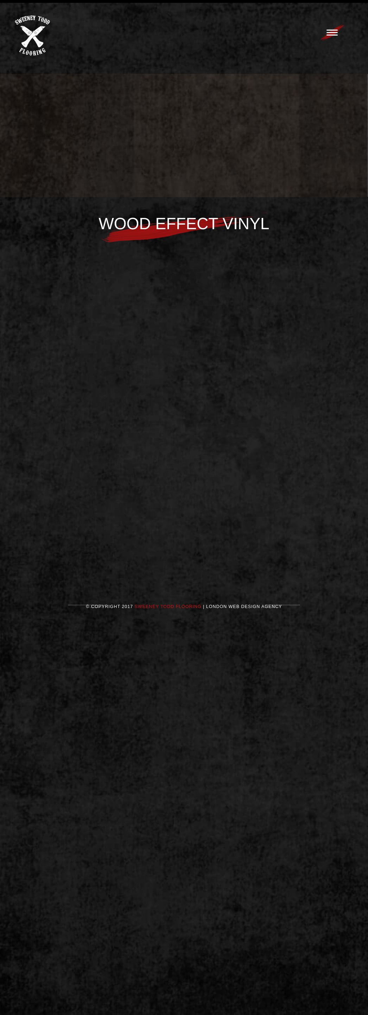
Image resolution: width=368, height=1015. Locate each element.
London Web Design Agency (244, 610)
